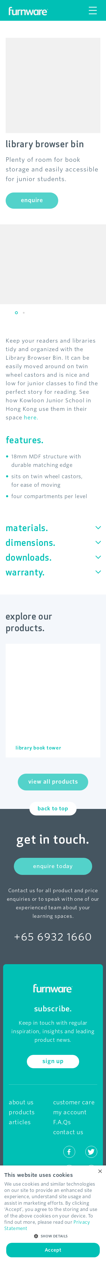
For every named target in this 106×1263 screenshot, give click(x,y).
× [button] (100, 1171)
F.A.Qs (62, 1122)
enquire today (53, 866)
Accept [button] (53, 1250)
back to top (53, 808)
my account (70, 1112)
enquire (32, 200)
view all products (53, 781)
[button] (53, 1236)
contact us (68, 1132)
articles (20, 1122)
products (22, 1112)
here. (31, 417)
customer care (74, 1102)
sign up (53, 1061)
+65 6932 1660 (53, 937)
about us (21, 1102)
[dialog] (53, 1214)
